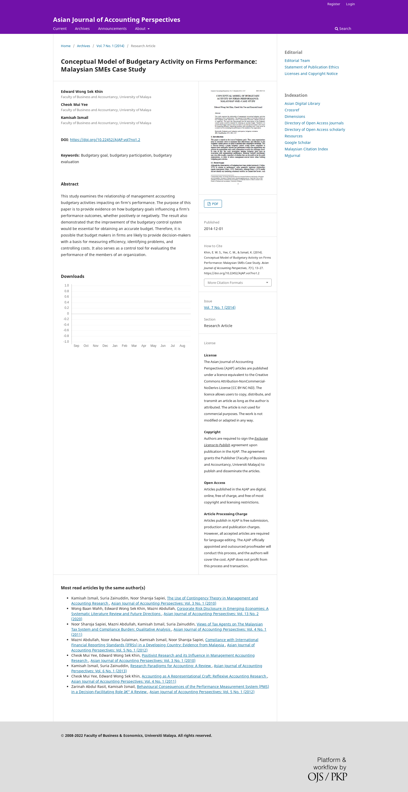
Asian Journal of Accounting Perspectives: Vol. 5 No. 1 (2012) (202, 691)
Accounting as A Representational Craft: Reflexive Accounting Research (204, 676)
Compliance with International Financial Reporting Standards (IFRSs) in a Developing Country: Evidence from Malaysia (164, 642)
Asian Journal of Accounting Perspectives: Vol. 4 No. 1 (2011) (123, 681)
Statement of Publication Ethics (312, 67)
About (140, 28)
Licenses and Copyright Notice (311, 73)
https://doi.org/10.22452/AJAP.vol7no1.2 (105, 139)
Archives (82, 28)
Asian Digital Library (302, 103)
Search (343, 28)
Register (333, 4)
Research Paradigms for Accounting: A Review (171, 665)
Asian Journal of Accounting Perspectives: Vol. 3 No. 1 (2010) (163, 603)
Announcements (112, 28)
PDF (214, 203)
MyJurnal (292, 155)
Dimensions (295, 116)
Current (60, 28)
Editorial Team (297, 60)
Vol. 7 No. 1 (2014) (110, 45)
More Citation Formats (225, 282)
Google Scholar (298, 142)
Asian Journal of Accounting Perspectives (116, 19)
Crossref (292, 109)
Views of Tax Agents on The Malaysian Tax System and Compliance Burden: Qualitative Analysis (167, 627)
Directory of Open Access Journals (314, 122)
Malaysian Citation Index (306, 148)
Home (66, 45)
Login (350, 4)
